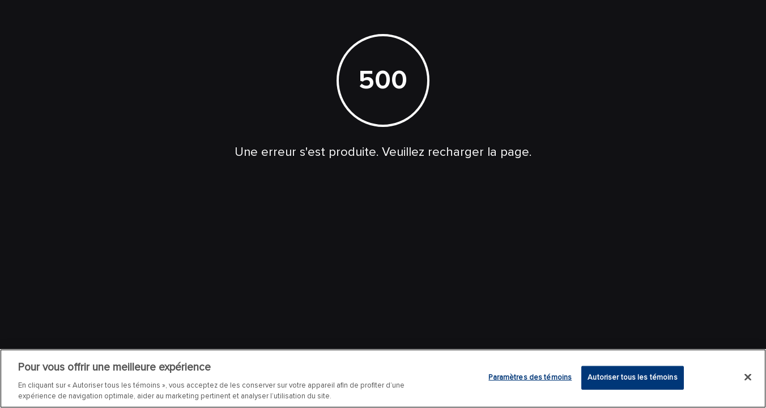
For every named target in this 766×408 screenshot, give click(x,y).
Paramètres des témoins (530, 377)
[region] (383, 378)
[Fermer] (747, 377)
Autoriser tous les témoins (632, 377)
